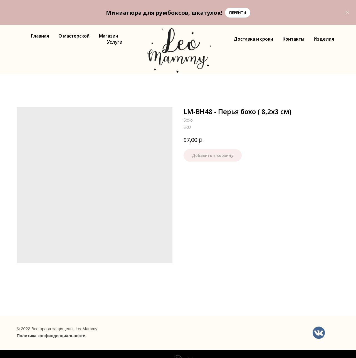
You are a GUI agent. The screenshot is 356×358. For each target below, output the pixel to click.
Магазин (108, 36)
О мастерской (74, 36)
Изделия (324, 39)
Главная (40, 36)
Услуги (114, 42)
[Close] (347, 12)
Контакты (293, 39)
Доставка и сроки (253, 39)
